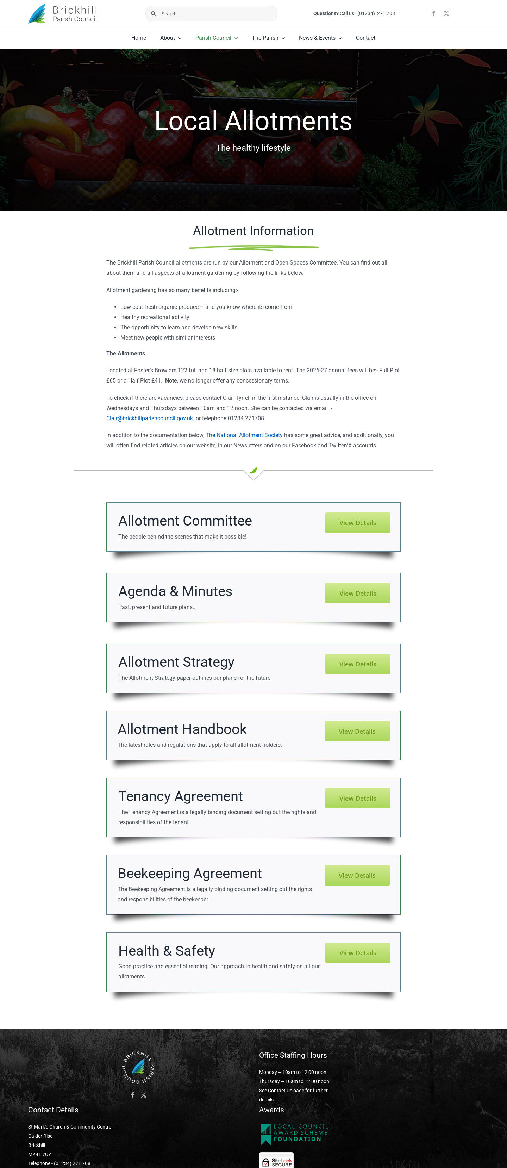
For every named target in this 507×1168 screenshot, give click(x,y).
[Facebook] (133, 1095)
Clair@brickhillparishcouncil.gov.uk (149, 418)
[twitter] (446, 13)
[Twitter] (143, 1095)
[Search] (153, 13)
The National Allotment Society (244, 435)
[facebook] (434, 13)
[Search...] (211, 13)
